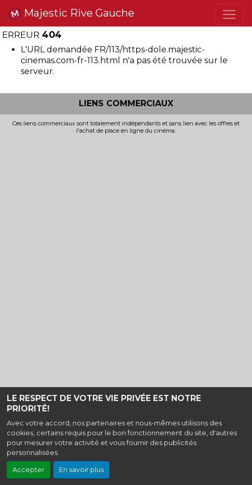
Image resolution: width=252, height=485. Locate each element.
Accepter (28, 470)
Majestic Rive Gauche (71, 13)
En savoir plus (81, 470)
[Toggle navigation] (229, 14)
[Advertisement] (126, 265)
